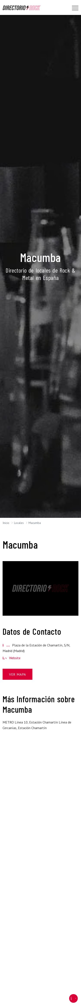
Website (12, 658)
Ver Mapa (17, 674)
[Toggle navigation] (75, 8)
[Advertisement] (40, 771)
